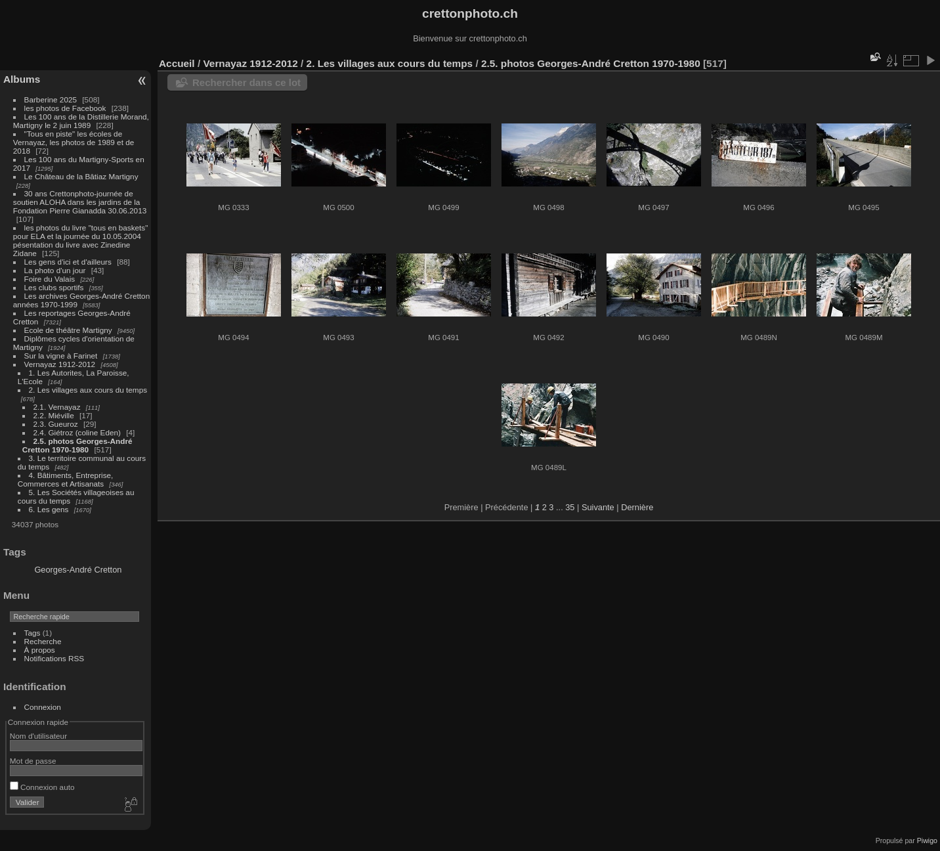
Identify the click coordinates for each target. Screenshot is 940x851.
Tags (32, 632)
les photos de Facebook (65, 108)
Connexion (42, 707)
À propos (39, 649)
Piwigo (927, 840)
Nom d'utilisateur (38, 735)
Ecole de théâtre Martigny (68, 330)
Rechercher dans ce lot (246, 82)
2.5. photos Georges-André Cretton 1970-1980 (77, 445)
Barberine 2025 (50, 99)
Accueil (177, 63)
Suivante (598, 507)
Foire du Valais (49, 278)
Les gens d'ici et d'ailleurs (68, 261)
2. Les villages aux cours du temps (88, 389)
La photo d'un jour (55, 270)
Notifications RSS (54, 658)
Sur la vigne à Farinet (61, 355)
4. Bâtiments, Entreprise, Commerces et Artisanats (66, 479)
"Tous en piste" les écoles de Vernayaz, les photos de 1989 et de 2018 (73, 142)
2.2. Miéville (53, 415)
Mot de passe (33, 760)
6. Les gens (49, 509)
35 (569, 507)
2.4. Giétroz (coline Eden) (77, 432)
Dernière (637, 507)
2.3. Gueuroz (55, 424)
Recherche (43, 641)
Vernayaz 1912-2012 (60, 364)
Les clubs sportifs (54, 287)
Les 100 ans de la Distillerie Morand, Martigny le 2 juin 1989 (81, 120)
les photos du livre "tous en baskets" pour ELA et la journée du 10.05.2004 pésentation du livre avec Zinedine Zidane (80, 240)
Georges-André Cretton (77, 570)
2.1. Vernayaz (57, 407)
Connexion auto (42, 787)
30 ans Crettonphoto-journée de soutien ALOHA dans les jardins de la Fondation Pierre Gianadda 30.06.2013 (79, 202)
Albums (21, 79)
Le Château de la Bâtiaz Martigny (81, 176)
